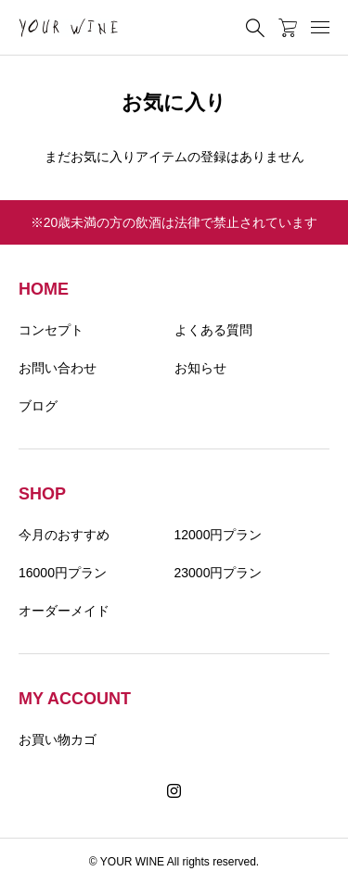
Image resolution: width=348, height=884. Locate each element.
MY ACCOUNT (75, 698)
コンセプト (51, 329)
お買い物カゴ (58, 739)
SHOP (42, 494)
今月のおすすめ (64, 534)
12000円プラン (218, 534)
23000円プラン (218, 572)
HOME (44, 289)
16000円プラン (63, 572)
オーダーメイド (64, 610)
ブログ (38, 405)
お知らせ (200, 367)
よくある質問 (213, 329)
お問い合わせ (58, 367)
